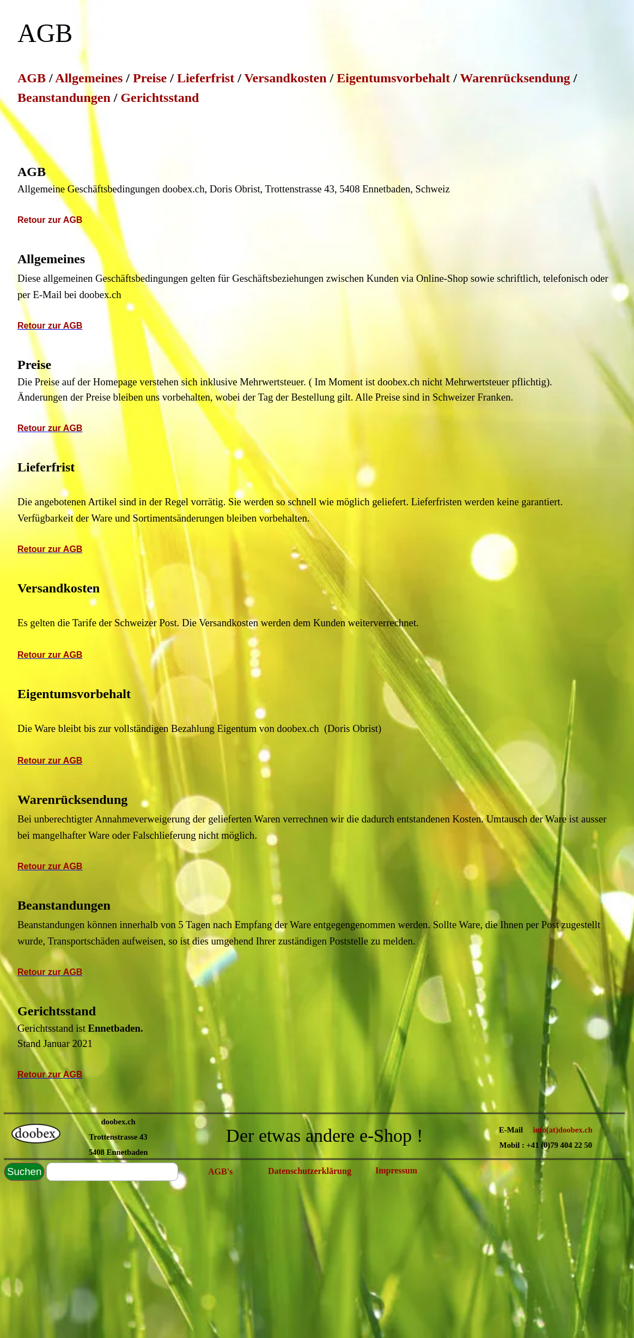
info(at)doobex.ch (563, 1129)
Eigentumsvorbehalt (393, 78)
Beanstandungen (64, 97)
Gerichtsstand (159, 97)
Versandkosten (285, 78)
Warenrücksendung (515, 78)
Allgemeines (89, 78)
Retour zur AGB (49, 220)
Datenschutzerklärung (309, 1171)
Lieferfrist (205, 78)
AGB (33, 78)
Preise (150, 78)
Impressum (396, 1170)
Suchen (24, 1171)
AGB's (220, 1171)
